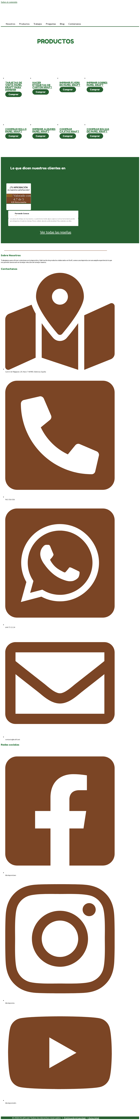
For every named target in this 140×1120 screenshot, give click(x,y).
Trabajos (37, 23)
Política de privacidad (75, 1118)
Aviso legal (93, 1118)
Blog (62, 23)
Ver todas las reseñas (55, 232)
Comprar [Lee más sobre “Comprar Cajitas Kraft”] (68, 136)
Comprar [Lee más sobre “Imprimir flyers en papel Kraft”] (68, 89)
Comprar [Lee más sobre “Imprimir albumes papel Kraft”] (41, 136)
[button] (8, 218)
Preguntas (51, 23)
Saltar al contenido (9, 2)
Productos (24, 23)
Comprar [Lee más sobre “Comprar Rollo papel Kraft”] (13, 136)
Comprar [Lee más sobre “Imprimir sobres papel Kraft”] (95, 89)
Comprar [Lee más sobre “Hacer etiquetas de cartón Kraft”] (41, 92)
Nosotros (10, 23)
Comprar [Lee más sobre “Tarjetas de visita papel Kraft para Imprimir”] (13, 94)
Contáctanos (74, 23)
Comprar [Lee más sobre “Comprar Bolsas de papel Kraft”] (95, 136)
